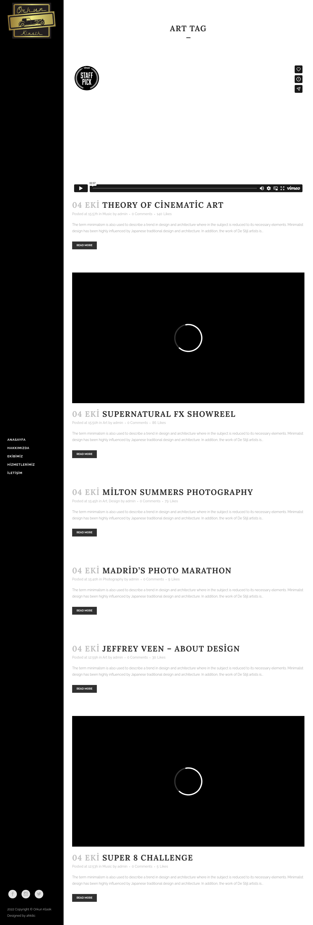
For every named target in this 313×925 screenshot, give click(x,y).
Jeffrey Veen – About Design (171, 649)
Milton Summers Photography (177, 492)
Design (114, 501)
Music (107, 214)
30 (159, 657)
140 (164, 214)
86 (159, 422)
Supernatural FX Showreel (169, 414)
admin (123, 214)
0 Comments (142, 214)
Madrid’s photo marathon (167, 571)
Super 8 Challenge (147, 858)
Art (105, 423)
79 (171, 501)
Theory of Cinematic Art (163, 205)
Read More (84, 245)
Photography (113, 579)
